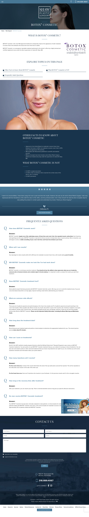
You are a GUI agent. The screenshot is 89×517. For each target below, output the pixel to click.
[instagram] (51, 486)
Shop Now (45, 507)
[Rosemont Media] (56, 501)
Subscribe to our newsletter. (11, 454)
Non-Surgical (9, 31)
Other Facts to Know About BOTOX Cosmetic (20, 70)
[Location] (71, 2)
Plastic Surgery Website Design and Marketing (42, 501)
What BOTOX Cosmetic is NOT (58, 70)
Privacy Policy (58, 507)
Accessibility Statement (44, 510)
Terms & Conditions (69, 507)
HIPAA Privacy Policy (80, 507)
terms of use (14, 457)
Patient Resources (29, 507)
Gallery (21, 507)
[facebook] (48, 486)
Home (2, 31)
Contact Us (38, 507)
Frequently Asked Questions (14, 75)
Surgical (16, 507)
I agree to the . (11, 457)
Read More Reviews (44, 212)
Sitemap (51, 507)
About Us (10, 507)
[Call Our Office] (81, 2)
